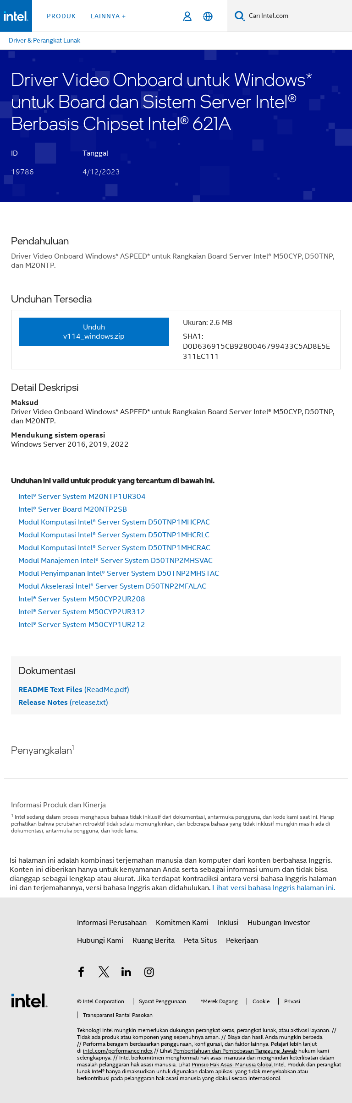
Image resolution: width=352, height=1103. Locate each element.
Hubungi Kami (100, 940)
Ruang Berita (153, 940)
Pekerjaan (242, 940)
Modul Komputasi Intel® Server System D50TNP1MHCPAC (114, 522)
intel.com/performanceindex (118, 1050)
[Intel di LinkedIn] (126, 973)
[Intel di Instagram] (149, 973)
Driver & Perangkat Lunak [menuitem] (44, 40)
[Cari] (240, 16)
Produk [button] (61, 16)
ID (14, 153)
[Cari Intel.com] (298, 16)
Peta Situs (200, 940)
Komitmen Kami (182, 922)
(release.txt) (63, 702)
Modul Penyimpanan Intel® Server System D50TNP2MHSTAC (118, 573)
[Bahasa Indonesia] (208, 16)
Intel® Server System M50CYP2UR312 (81, 611)
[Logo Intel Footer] (29, 1000)
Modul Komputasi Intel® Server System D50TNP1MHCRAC (114, 547)
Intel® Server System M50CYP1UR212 (81, 624)
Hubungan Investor (279, 922)
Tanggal (95, 153)
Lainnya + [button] (108, 16)
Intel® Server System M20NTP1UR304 (82, 496)
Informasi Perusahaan (112, 922)
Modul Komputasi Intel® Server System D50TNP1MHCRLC (113, 535)
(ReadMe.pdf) (73, 689)
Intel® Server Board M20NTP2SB (72, 509)
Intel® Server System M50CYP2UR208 (81, 599)
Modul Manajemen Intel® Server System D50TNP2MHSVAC (115, 560)
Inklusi (228, 922)
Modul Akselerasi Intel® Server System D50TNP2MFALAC (112, 586)
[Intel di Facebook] (81, 973)
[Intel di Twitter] (104, 973)
